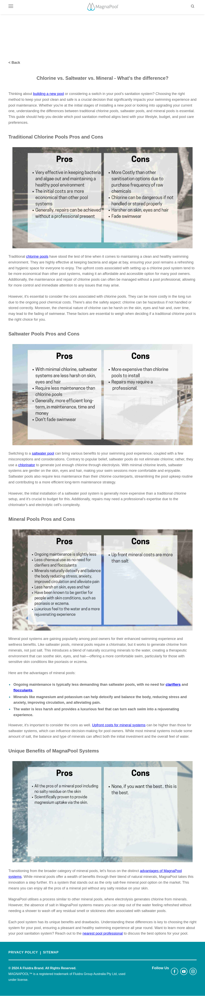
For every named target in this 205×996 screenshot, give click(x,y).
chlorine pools (37, 256)
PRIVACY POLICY (23, 952)
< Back (14, 63)
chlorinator (26, 465)
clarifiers (173, 685)
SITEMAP (51, 952)
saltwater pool (43, 453)
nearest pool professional (102, 933)
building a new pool (48, 94)
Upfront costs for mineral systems (119, 725)
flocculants (22, 690)
